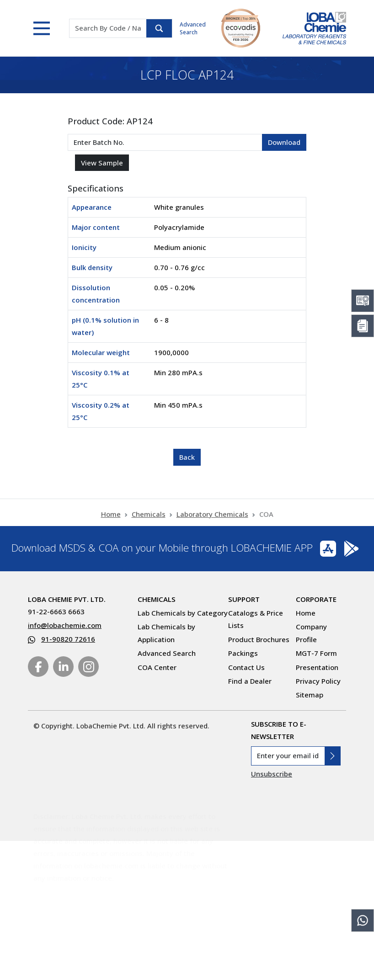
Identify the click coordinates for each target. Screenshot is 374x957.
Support (244, 599)
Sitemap (309, 694)
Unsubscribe (271, 773)
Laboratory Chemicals (212, 518)
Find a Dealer (250, 681)
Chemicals (149, 518)
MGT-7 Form (316, 653)
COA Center (157, 667)
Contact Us (246, 667)
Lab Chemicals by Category (183, 612)
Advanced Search (193, 28)
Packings (243, 653)
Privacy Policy (318, 681)
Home (111, 518)
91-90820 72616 (68, 638)
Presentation (317, 667)
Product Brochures (258, 639)
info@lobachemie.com (65, 625)
